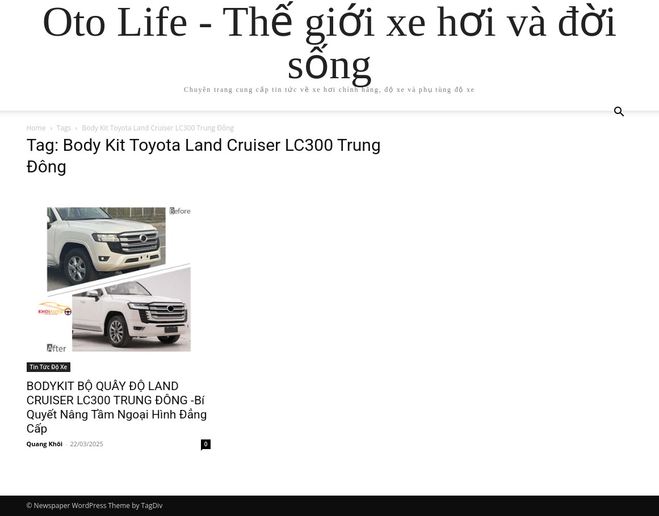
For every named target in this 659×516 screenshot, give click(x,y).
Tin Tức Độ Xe (49, 367)
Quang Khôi (45, 443)
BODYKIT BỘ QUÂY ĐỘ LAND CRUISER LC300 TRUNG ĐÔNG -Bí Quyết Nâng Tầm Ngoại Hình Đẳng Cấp (117, 407)
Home (36, 128)
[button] (619, 113)
